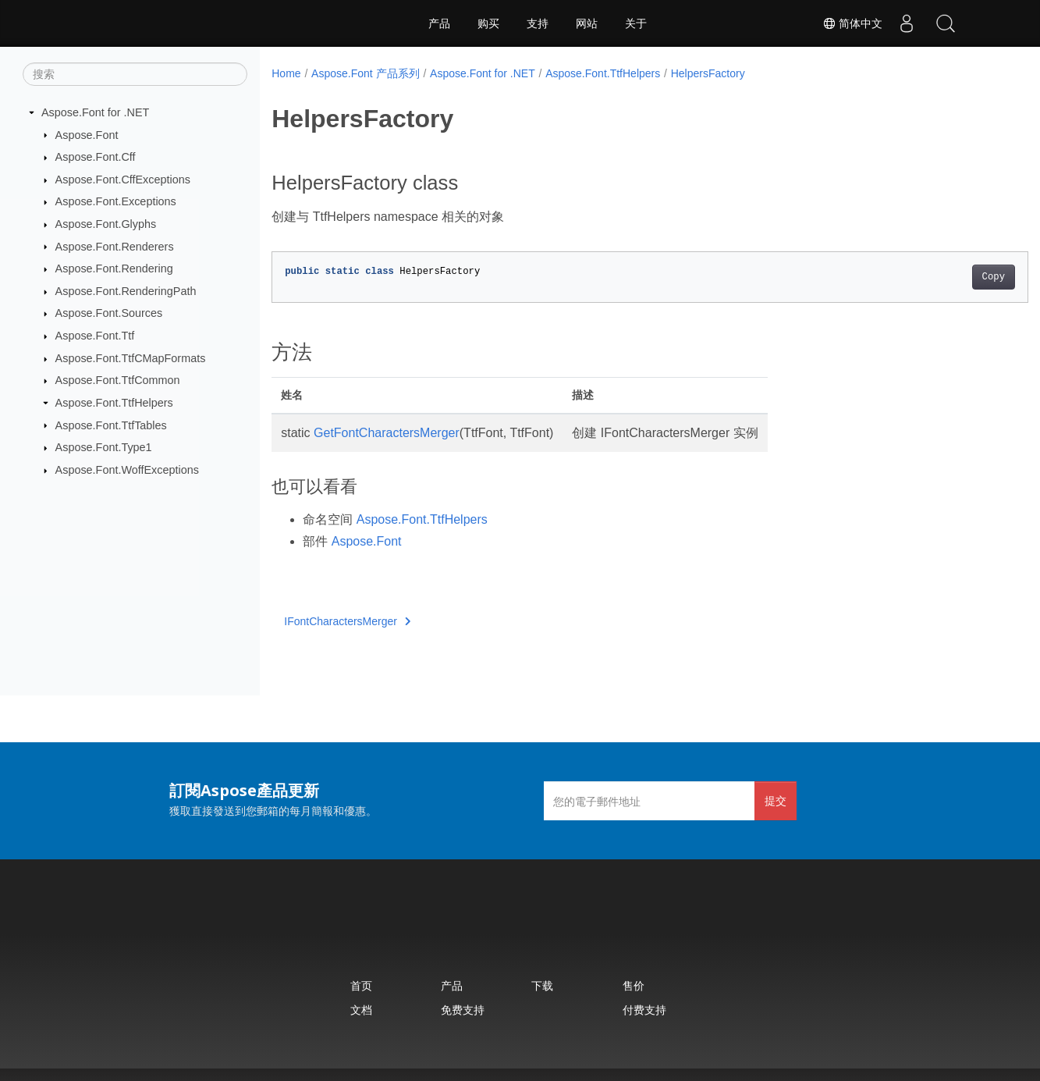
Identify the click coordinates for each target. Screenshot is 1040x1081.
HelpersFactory (708, 73)
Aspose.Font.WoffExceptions (127, 470)
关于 (636, 23)
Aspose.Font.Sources (109, 313)
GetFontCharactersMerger (387, 432)
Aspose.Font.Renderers (114, 246)
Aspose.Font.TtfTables (111, 424)
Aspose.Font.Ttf (95, 335)
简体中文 (852, 23)
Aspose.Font (87, 134)
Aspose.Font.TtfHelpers (114, 402)
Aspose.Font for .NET (95, 112)
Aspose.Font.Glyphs (106, 224)
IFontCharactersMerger (347, 621)
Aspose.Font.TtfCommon (117, 380)
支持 (537, 23)
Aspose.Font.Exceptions (115, 201)
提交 (775, 800)
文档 (361, 1009)
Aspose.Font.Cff (95, 157)
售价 (633, 985)
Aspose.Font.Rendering (114, 268)
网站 (587, 23)
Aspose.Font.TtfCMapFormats (130, 358)
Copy (940, 277)
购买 (488, 23)
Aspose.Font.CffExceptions (122, 179)
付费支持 (644, 1009)
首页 (361, 985)
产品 (439, 23)
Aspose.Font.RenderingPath (126, 291)
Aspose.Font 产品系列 (365, 73)
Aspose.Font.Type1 (103, 447)
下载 (542, 985)
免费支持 (463, 1009)
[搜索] (135, 74)
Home (286, 73)
